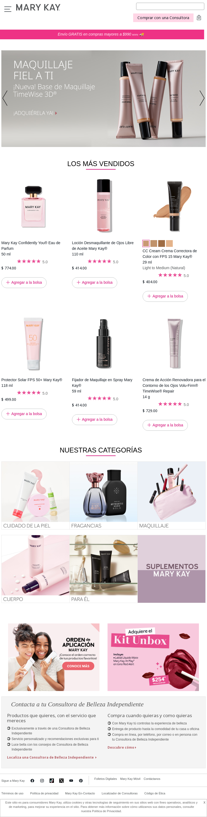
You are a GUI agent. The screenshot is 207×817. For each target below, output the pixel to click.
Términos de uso (12, 793)
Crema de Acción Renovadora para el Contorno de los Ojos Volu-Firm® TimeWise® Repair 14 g (174, 388)
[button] (6, 98)
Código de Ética (154, 793)
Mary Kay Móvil (130, 778)
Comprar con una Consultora (163, 17)
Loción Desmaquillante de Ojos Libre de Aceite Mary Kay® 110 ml (103, 248)
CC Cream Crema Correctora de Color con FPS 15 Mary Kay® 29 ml (170, 256)
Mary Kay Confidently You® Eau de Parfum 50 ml (30, 248)
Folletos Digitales (105, 778)
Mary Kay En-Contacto (80, 793)
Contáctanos (152, 778)
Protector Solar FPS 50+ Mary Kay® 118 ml (31, 383)
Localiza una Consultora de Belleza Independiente (51, 757)
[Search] (170, 6)
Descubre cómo (121, 747)
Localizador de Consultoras (119, 793)
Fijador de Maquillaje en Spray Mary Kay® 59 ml (102, 385)
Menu (8, 9)
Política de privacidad (44, 793)
